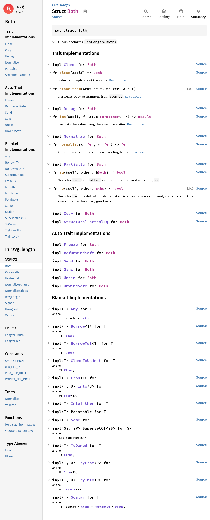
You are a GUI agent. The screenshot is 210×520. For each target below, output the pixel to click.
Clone (69, 64)
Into (82, 386)
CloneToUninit (86, 360)
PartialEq (74, 164)
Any (74, 308)
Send (68, 261)
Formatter (109, 116)
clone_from (70, 89)
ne (62, 188)
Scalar (78, 497)
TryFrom (86, 462)
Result (144, 116)
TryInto (86, 479)
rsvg (19, 6)
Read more (117, 80)
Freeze (71, 244)
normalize (69, 144)
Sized (87, 318)
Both (91, 64)
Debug (69, 108)
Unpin (69, 277)
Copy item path (85, 11)
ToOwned (79, 445)
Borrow (78, 326)
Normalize (74, 136)
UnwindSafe (75, 286)
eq (62, 172)
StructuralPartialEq (86, 221)
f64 (90, 144)
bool (121, 172)
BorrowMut (81, 343)
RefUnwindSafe (79, 252)
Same (75, 419)
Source (57, 17)
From (75, 377)
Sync (68, 269)
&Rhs (100, 188)
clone (65, 72)
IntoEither (82, 403)
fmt (63, 116)
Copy (68, 213)
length (65, 5)
